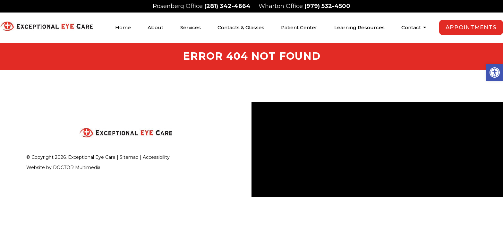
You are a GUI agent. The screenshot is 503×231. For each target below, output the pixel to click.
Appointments (471, 27)
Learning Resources (359, 27)
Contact (411, 27)
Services (190, 27)
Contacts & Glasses (240, 27)
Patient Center (299, 27)
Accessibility (156, 156)
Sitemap (129, 156)
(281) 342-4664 (227, 6)
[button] (494, 72)
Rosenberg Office (178, 6)
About (155, 27)
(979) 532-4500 (327, 6)
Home (123, 27)
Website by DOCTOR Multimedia (63, 166)
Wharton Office (281, 6)
